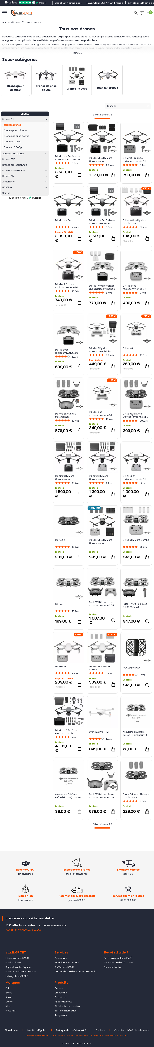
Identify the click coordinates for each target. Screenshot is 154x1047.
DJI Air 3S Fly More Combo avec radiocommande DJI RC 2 (66, 477)
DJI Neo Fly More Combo (136, 540)
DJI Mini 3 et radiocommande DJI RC (100, 413)
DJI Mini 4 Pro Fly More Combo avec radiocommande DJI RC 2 (134, 222)
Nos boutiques (14, 962)
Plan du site (11, 1030)
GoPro (9, 992)
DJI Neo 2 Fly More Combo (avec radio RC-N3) (136, 415)
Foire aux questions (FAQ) (118, 958)
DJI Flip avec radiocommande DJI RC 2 (66, 351)
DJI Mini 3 (128, 348)
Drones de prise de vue (46, 88)
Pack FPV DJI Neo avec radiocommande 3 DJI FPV (101, 604)
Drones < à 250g (77, 89)
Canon (9, 1001)
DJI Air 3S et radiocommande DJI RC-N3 (134, 477)
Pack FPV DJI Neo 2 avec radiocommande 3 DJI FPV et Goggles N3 (102, 796)
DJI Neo (59, 604)
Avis (75, 163)
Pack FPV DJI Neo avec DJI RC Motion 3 (135, 605)
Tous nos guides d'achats (118, 962)
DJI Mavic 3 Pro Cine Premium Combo (66, 732)
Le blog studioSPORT (17, 976)
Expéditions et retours (67, 962)
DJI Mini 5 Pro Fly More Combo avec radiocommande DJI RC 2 (100, 159)
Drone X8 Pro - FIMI (99, 731)
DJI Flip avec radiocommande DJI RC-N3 (134, 287)
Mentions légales (36, 1030)
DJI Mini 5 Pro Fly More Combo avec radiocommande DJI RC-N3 (100, 541)
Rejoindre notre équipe (18, 967)
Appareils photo (63, 1001)
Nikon (8, 1006)
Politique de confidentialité (71, 1030)
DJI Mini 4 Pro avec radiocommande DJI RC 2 (66, 286)
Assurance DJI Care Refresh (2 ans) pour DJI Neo (68, 796)
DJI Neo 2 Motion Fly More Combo (65, 415)
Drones (59, 988)
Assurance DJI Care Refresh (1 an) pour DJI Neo (135, 733)
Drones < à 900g (107, 88)
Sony (8, 997)
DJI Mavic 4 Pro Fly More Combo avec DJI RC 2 (102, 222)
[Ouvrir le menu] (4, 12)
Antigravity (61, 1015)
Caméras (60, 997)
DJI (7, 988)
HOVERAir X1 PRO (131, 667)
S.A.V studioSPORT (64, 967)
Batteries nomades (65, 1010)
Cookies (100, 1030)
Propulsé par (68, 1043)
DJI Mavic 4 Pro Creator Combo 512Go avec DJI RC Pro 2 (68, 158)
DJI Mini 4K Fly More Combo (99, 668)
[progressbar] (102, 118)
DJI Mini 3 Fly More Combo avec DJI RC (100, 350)
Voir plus (77, 52)
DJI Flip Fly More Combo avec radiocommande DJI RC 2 (102, 287)
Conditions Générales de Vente (131, 1030)
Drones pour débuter (15, 88)
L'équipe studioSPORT (17, 958)
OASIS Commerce (84, 1043)
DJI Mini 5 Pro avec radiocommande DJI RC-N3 (134, 159)
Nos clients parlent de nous (21, 971)
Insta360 (11, 1010)
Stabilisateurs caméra (67, 1006)
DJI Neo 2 (60, 540)
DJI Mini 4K (60, 666)
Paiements (61, 958)
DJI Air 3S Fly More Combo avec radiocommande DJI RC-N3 (100, 477)
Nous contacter (112, 967)
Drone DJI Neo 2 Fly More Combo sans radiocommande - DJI (136, 796)
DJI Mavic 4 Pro (63, 220)
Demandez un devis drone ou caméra (76, 971)
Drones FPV (61, 992)
